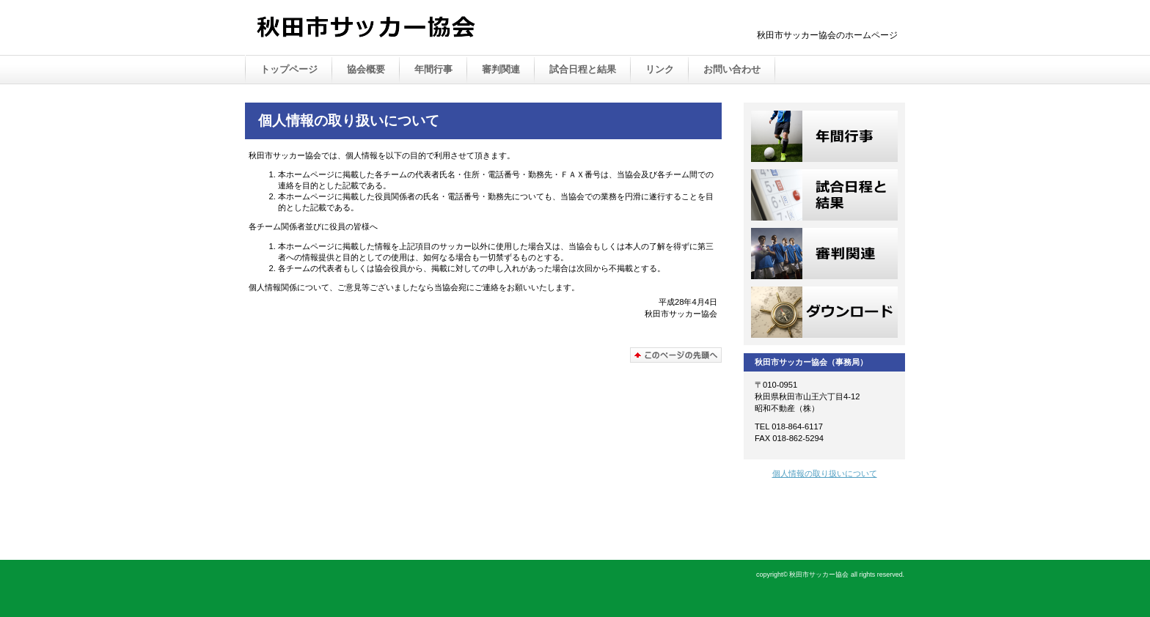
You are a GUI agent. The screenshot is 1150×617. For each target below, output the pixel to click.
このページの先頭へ (676, 355)
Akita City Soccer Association (399, 28)
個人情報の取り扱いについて (824, 473)
